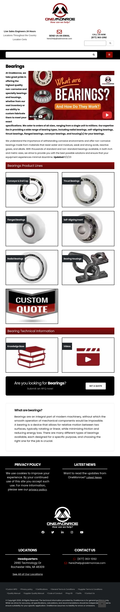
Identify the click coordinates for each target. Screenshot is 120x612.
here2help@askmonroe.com (59, 38)
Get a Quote (95, 386)
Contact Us (94, 593)
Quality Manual (14, 593)
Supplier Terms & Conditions (94, 589)
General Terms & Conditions (65, 589)
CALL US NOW (98, 35)
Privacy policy (28, 589)
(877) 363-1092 (99, 37)
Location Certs (20, 39)
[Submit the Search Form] (110, 43)
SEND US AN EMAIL (59, 35)
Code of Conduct (57, 593)
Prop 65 (72, 593)
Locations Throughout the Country (19, 35)
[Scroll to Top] (102, 603)
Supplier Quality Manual (35, 593)
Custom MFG (12, 589)
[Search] (95, 43)
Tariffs (82, 593)
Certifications (43, 589)
